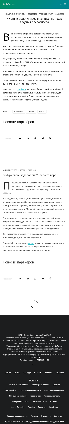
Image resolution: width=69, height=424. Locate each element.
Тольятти (42, 407)
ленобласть (19, 111)
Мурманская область (18, 396)
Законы (17, 373)
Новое (23, 181)
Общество (32, 14)
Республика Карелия (20, 402)
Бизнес (8, 373)
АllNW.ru (9, 4)
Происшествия (46, 14)
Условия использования (17, 416)
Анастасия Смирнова (15, 14)
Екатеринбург (10, 390)
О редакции (46, 416)
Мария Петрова (10, 181)
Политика (48, 373)
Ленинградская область (54, 390)
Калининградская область (30, 390)
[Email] (28, 138)
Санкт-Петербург (18, 407)
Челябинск (53, 407)
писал (31, 254)
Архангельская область (18, 385)
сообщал (21, 89)
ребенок (31, 111)
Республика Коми (40, 402)
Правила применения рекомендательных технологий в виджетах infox (34, 422)
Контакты (58, 416)
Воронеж (56, 385)
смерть (42, 111)
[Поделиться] (20, 138)
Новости (37, 373)
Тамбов (31, 407)
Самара (53, 402)
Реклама (34, 416)
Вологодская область (41, 385)
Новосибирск (35, 396)
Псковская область (52, 396)
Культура (27, 373)
